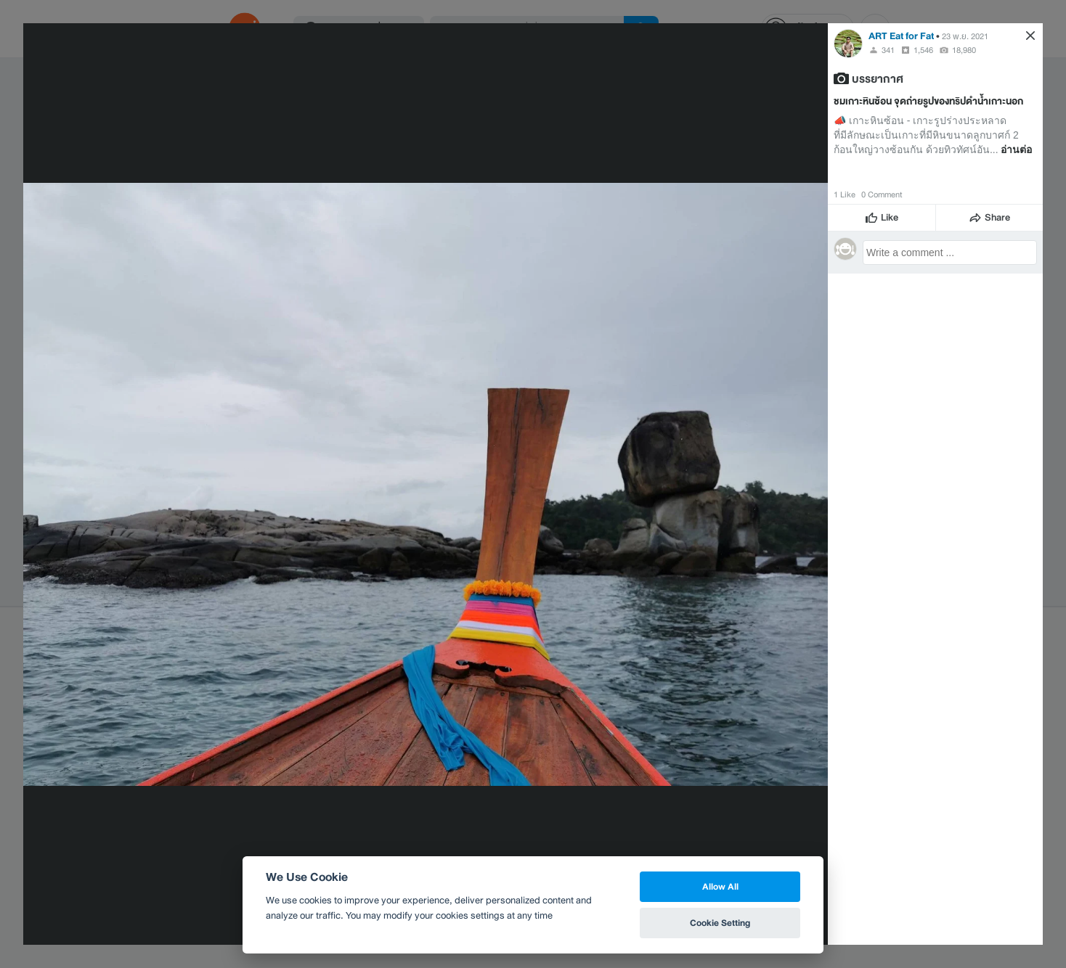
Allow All (720, 886)
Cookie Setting (720, 923)
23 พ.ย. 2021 (965, 36)
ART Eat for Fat (901, 36)
